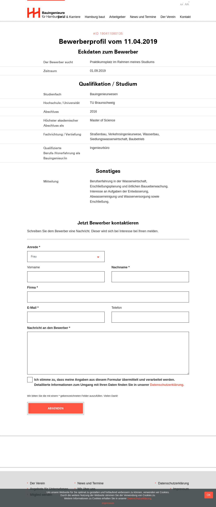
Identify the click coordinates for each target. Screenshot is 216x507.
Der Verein (167, 17)
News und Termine (143, 17)
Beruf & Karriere (69, 17)
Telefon (117, 307)
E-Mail (32, 307)
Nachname (120, 267)
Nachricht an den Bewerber (47, 328)
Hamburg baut (95, 17)
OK (209, 494)
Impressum (108, 503)
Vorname (33, 267)
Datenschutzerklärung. (167, 385)
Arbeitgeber (117, 17)
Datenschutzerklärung (173, 483)
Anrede (32, 247)
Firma (31, 287)
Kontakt (185, 17)
